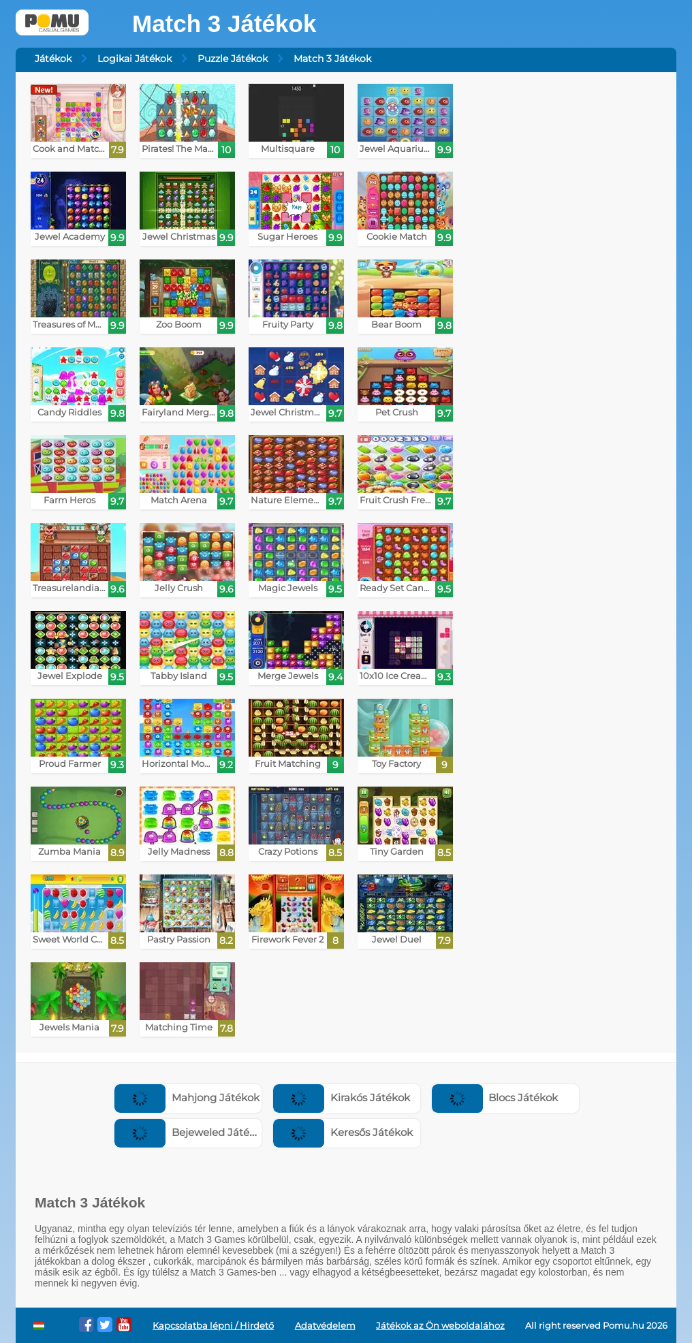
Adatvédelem (325, 1326)
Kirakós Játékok (341, 1097)
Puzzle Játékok (233, 58)
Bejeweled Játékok (191, 1132)
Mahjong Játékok (187, 1097)
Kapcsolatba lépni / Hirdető (213, 1326)
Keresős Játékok (343, 1132)
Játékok (53, 58)
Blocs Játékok (495, 1097)
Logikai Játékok (134, 58)
